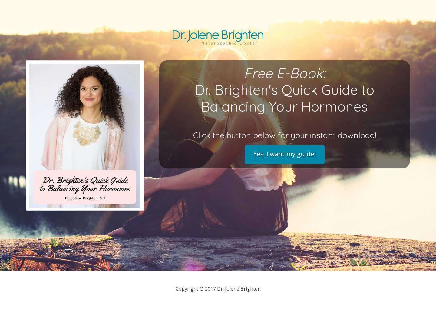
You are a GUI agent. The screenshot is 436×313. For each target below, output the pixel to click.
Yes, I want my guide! (284, 154)
